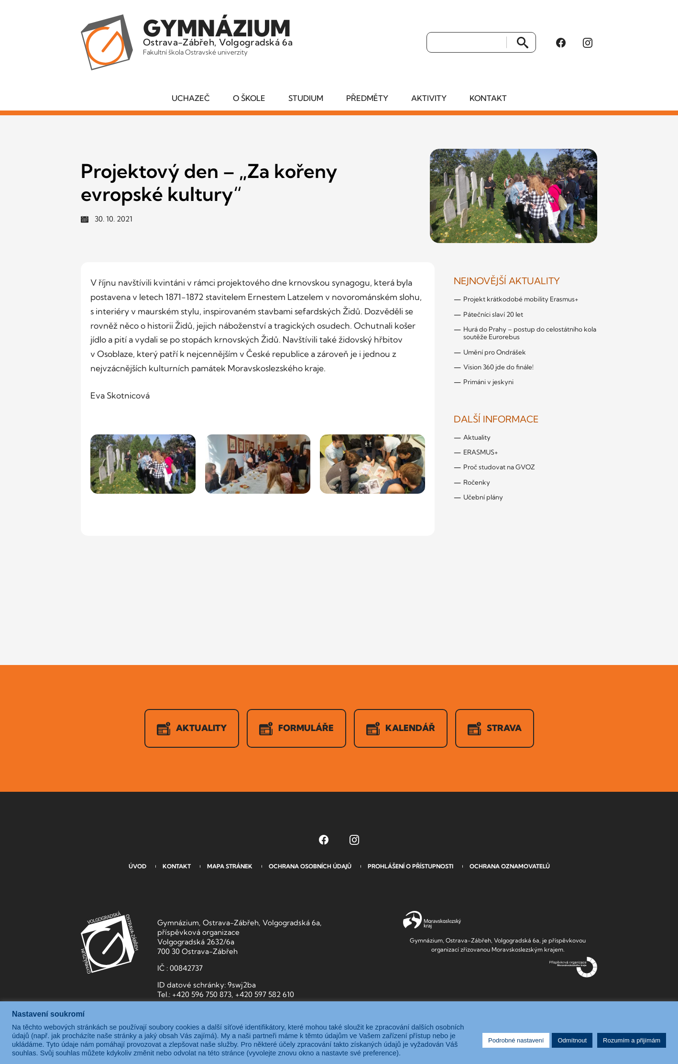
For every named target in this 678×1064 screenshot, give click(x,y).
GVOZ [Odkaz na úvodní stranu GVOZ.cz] (109, 942)
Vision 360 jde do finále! (498, 367)
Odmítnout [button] (572, 1040)
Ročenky (476, 482)
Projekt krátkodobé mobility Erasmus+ (521, 299)
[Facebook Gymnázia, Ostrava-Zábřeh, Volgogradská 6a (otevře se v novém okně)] (560, 42)
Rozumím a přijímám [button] (631, 1040)
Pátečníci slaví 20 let (493, 314)
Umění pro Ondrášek (494, 352)
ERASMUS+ (480, 452)
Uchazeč (191, 98)
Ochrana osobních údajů (310, 866)
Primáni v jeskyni (488, 382)
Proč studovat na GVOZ (499, 467)
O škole (249, 98)
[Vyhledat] (467, 43)
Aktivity (429, 98)
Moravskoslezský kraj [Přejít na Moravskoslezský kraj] (432, 920)
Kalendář (400, 728)
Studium (305, 98)
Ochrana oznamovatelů (510, 866)
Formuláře (296, 728)
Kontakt (488, 98)
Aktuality (477, 437)
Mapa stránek (229, 866)
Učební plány (483, 497)
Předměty (367, 98)
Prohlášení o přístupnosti (410, 866)
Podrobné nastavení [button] (516, 1040)
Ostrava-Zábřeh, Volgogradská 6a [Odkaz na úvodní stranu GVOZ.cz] (218, 35)
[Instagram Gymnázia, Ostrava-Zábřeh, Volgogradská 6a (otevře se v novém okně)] (587, 42)
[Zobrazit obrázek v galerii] (143, 464)
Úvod (137, 866)
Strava (495, 728)
